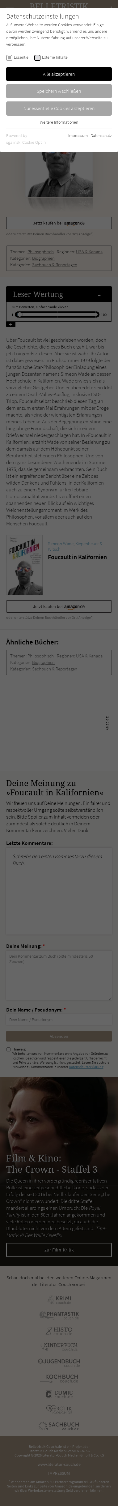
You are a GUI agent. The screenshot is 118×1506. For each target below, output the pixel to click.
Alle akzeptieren (59, 74)
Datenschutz (101, 135)
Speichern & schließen (59, 91)
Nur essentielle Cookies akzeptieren (59, 108)
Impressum (78, 135)
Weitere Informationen (59, 122)
